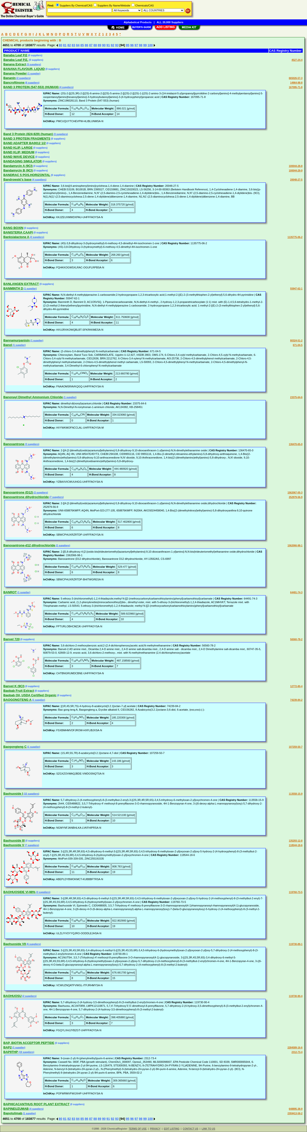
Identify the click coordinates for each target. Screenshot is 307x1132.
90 (104, 45)
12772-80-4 (296, 686)
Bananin (9, 78)
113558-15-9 (295, 793)
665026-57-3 (295, 78)
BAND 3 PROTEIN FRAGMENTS (26, 138)
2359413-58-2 (295, 1113)
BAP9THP (10, 1052)
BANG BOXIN (13, 228)
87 (90, 45)
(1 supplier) (34, 73)
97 (136, 45)
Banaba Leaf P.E (15, 55)
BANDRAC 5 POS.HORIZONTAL (26, 175)
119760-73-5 (295, 892)
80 (60, 45)
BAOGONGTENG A (17, 700)
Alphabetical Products (138, 22)
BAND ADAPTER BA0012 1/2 (24, 143)
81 (64, 45)
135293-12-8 (295, 840)
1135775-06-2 (295, 237)
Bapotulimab (12, 1113)
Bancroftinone (13, 82)
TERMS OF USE (138, 1128)
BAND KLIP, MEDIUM (18, 152)
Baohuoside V (13, 845)
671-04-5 (297, 345)
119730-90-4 (295, 996)
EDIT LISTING (171, 1128)
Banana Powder (15, 73)
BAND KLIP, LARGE (18, 147)
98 (140, 45)
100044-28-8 (295, 166)
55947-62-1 (296, 288)
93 (116, 45)
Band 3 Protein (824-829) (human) (28, 134)
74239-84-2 (296, 700)
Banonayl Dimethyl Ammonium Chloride (33, 397)
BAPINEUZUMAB (16, 1108)
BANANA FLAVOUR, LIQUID (24, 69)
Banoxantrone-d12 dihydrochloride (29, 545)
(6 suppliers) (31, 82)
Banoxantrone (13, 444)
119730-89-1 (295, 944)
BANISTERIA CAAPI (18, 232)
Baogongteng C (15, 746)
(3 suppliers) (33, 64)
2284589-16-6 (295, 1047)
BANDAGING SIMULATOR (22, 161)
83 (73, 45)
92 (112, 45)
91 (108, 45)
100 (150, 45)
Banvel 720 (11, 639)
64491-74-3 (296, 592)
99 (145, 45)
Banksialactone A (16, 237)
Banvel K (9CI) (13, 686)
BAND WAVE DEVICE (19, 156)
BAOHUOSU (12, 996)
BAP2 (7, 1047)
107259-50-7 (295, 747)
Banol (7, 345)
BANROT (10, 592)
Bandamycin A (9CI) (18, 166)
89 (99, 45)
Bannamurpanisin (16, 340)
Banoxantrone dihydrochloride (26, 497)
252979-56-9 (295, 497)
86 (86, 45)
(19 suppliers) (26, 1052)
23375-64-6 (296, 397)
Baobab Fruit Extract (18, 690)
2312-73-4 (296, 1052)
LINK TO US (208, 1128)
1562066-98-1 (295, 545)
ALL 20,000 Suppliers (170, 22)
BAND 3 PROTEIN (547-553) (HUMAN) (31, 87)
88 (95, 45)
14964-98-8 (296, 82)
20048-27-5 (296, 179)
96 (132, 45)
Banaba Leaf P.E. (15, 60)
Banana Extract (14, 64)
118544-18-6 (295, 845)
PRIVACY (155, 1128)
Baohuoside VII (14, 944)
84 (77, 45)
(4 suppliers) (66, 87)
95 (127, 45)
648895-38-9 (295, 1109)
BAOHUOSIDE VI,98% (19, 892)
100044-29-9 (295, 170)
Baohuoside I (13, 793)
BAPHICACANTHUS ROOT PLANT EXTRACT (36, 1104)
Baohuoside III (14, 840)
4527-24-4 (296, 60)
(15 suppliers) (31, 793)
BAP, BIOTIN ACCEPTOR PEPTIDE (28, 1043)
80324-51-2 (296, 340)
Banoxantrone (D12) (18, 492)
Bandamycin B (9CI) (18, 170)
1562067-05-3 (295, 492)
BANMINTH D (13, 288)
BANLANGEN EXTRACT (21, 284)
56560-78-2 (296, 639)
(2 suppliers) (23, 78)
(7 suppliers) (56, 497)
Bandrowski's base (17, 179)
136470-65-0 (295, 444)
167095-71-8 (295, 87)
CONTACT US (190, 1128)
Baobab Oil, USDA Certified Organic (29, 695)
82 (69, 45)
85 (82, 45)
